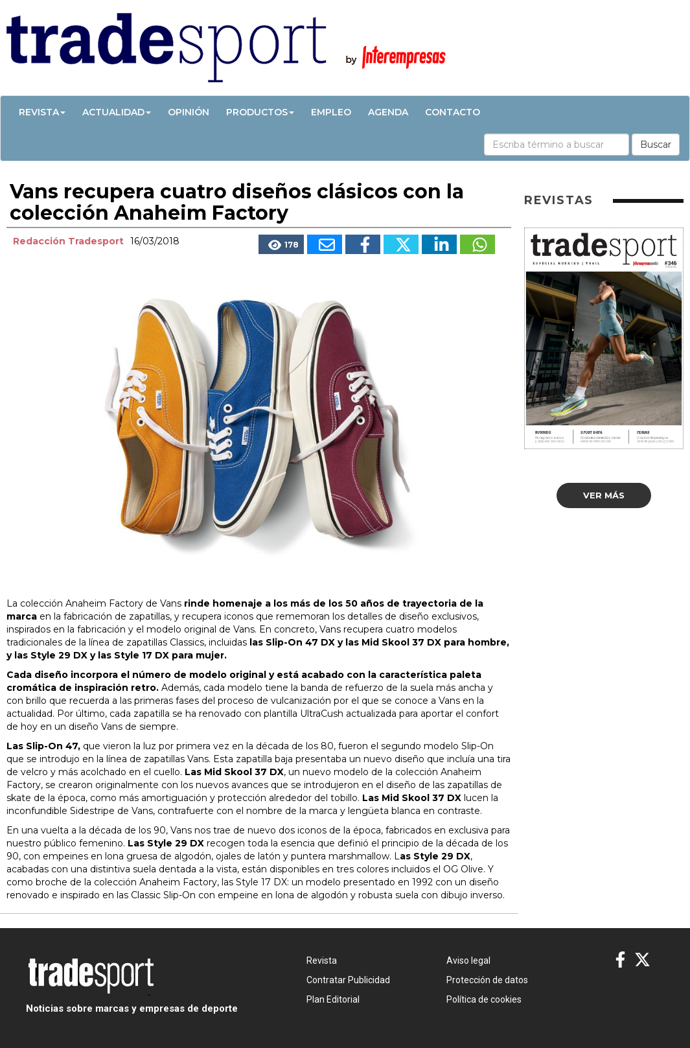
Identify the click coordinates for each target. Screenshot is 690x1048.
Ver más (604, 495)
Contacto (452, 112)
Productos (260, 112)
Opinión (188, 112)
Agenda (388, 112)
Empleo (331, 112)
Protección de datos (487, 980)
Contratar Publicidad (348, 980)
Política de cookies (484, 999)
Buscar (655, 144)
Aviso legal (468, 960)
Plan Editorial (333, 999)
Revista (42, 112)
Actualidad (116, 112)
